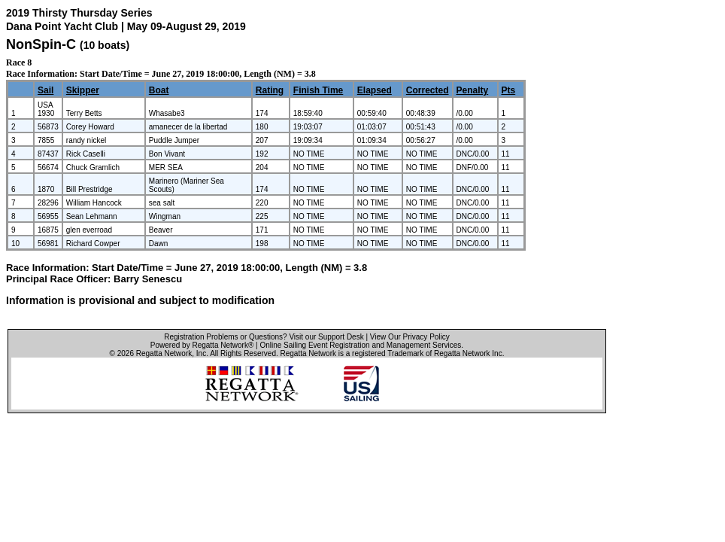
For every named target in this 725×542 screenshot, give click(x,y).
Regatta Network (164, 353)
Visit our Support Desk (326, 337)
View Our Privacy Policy (410, 337)
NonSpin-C (41, 44)
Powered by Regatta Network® (201, 345)
